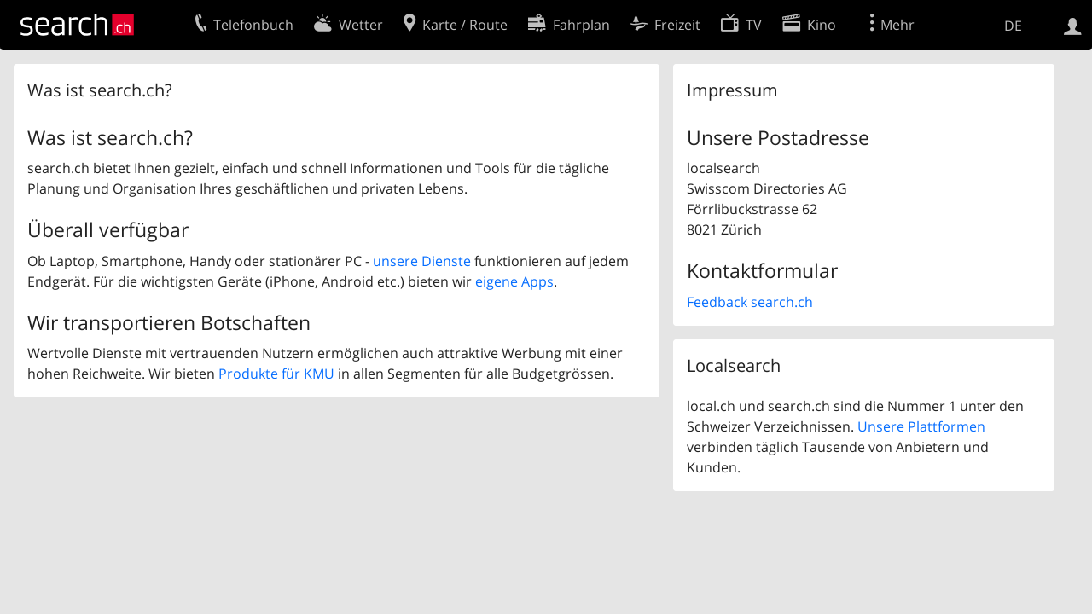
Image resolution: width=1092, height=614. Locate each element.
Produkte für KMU (276, 373)
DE (1013, 25)
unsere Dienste (422, 261)
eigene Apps (514, 281)
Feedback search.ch (750, 302)
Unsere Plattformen (921, 426)
